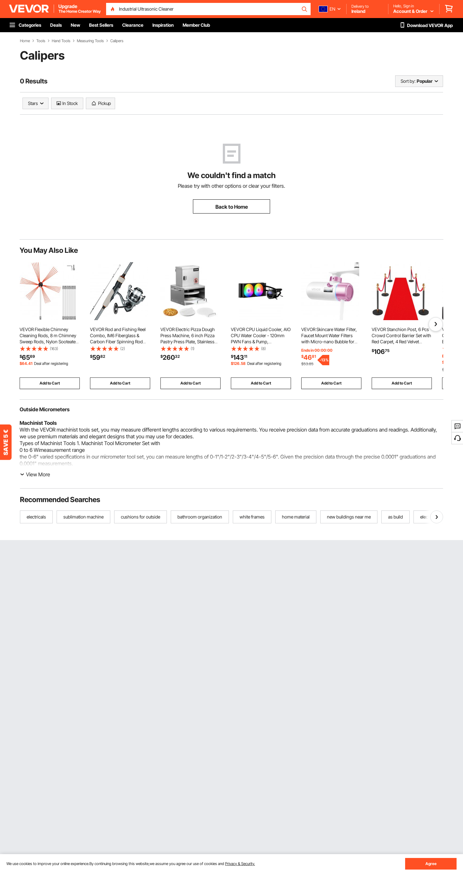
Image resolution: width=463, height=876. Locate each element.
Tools (40, 41)
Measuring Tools (90, 41)
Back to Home (231, 207)
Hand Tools (61, 41)
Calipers (116, 41)
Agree (431, 863)
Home (25, 41)
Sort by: (408, 81)
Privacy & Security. (240, 863)
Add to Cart (50, 383)
